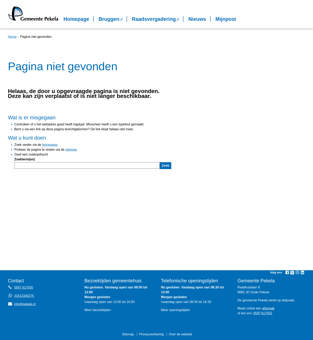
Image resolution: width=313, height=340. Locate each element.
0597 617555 (262, 313)
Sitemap (128, 334)
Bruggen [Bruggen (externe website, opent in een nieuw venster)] (109, 19)
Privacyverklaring (151, 334)
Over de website (180, 334)
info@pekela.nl (22, 304)
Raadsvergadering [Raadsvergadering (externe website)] (154, 19)
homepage (49, 144)
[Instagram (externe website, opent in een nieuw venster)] (297, 272)
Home (12, 36)
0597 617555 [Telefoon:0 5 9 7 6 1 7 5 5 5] (23, 287)
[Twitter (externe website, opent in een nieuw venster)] (292, 272)
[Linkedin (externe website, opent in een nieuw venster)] (302, 272)
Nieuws (197, 19)
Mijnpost (225, 19)
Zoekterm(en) (24, 159)
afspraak (268, 308)
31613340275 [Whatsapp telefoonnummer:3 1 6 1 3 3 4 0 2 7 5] (24, 296)
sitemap (71, 149)
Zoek (165, 165)
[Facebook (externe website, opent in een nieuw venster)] (287, 272)
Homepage (76, 19)
